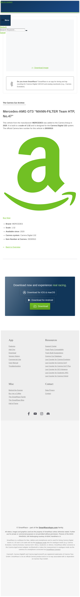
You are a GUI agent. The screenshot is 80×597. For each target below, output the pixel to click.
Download (12, 353)
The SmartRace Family (17, 397)
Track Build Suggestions (54, 353)
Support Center (51, 346)
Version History (14, 356)
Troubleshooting (15, 366)
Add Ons (12, 349)
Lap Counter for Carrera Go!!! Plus (58, 366)
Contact (48, 393)
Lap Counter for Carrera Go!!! (56, 363)
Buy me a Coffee (15, 393)
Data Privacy (50, 390)
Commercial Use (15, 359)
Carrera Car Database (53, 356)
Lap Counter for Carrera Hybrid (56, 376)
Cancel (2, 33)
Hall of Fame (13, 403)
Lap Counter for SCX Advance (56, 369)
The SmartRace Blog (16, 400)
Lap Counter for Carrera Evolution (57, 359)
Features (12, 346)
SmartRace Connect (53, 549)
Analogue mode (41, 542)
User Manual (13, 363)
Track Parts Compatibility (54, 349)
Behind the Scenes (16, 390)
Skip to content (6, 2)
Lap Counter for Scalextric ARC (56, 373)
